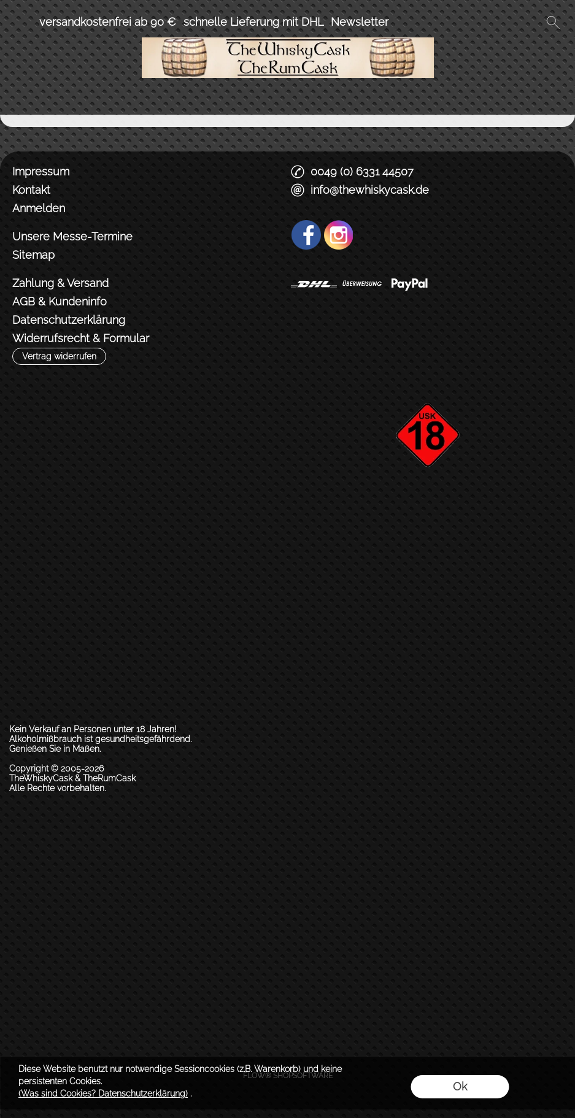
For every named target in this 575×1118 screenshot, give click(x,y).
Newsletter (359, 21)
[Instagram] (338, 235)
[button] (22, 22)
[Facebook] (306, 235)
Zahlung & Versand (60, 283)
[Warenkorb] (531, 22)
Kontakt (31, 189)
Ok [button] (460, 1086)
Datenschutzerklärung (68, 319)
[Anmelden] (487, 22)
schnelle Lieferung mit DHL (253, 21)
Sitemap (33, 254)
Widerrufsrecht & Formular (80, 338)
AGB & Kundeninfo (59, 301)
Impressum (40, 171)
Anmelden (38, 208)
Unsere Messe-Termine (72, 236)
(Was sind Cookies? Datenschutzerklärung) (103, 1093)
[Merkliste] (509, 22)
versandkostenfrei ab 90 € (107, 21)
